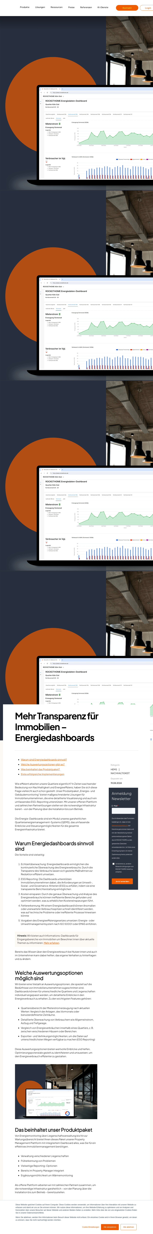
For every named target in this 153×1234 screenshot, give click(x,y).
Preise (71, 7)
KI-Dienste (103, 7)
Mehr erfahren (51, 942)
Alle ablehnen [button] (128, 1227)
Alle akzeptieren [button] (110, 1227)
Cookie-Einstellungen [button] (90, 1227)
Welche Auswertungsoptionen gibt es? (43, 764)
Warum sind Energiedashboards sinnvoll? (44, 759)
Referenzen (86, 7)
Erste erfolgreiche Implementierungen (42, 774)
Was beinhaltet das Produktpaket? (40, 769)
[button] (24, 8)
